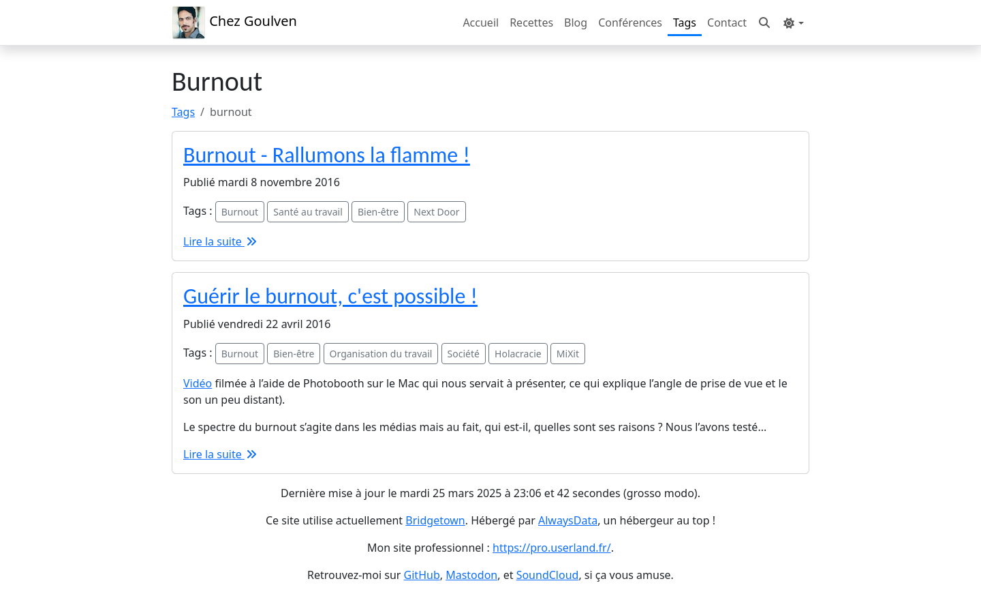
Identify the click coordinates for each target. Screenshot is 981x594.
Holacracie (518, 353)
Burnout (239, 211)
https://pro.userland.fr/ (552, 547)
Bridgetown (435, 520)
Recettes (531, 22)
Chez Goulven (234, 22)
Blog (575, 22)
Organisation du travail (381, 353)
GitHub (422, 574)
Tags (684, 22)
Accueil (481, 22)
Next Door (436, 211)
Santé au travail (308, 211)
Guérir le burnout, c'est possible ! (330, 296)
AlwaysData (567, 520)
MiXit (568, 353)
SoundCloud (547, 574)
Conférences (630, 22)
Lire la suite (220, 241)
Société (464, 353)
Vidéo (197, 383)
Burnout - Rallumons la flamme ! (326, 155)
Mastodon (471, 574)
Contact (727, 22)
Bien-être (378, 211)
